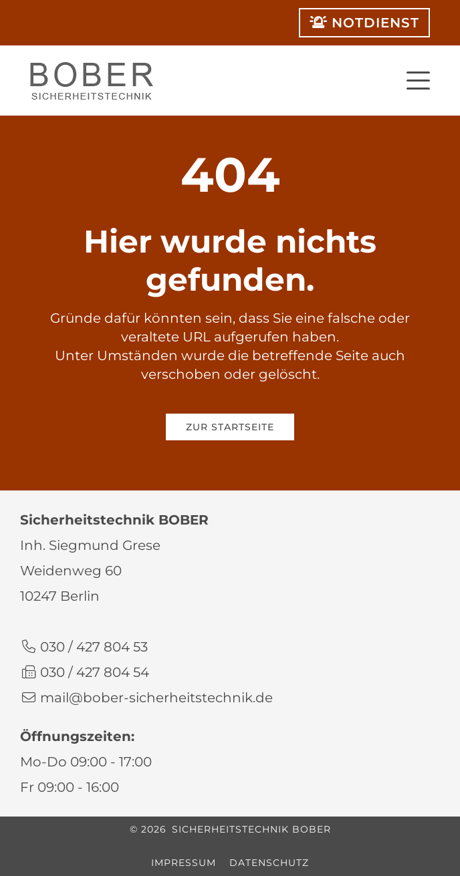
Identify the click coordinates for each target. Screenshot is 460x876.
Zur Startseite (230, 427)
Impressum (183, 863)
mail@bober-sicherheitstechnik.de (156, 698)
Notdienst (364, 22)
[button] (418, 78)
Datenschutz (269, 863)
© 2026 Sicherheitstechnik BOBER (230, 829)
